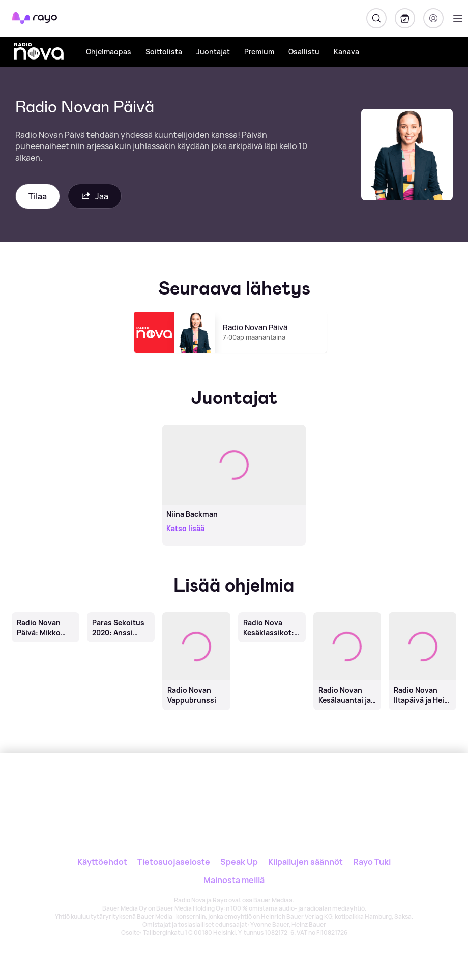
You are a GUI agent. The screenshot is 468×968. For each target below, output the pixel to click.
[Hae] (376, 18)
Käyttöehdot (102, 861)
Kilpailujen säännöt (305, 861)
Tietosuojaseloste (173, 861)
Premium (259, 51)
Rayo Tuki (372, 861)
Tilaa (37, 196)
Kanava (346, 51)
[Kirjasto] (405, 18)
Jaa (94, 196)
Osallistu (303, 51)
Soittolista (163, 51)
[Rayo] (193, 787)
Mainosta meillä (234, 880)
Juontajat (213, 51)
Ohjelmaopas (108, 51)
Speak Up (239, 861)
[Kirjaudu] (433, 18)
